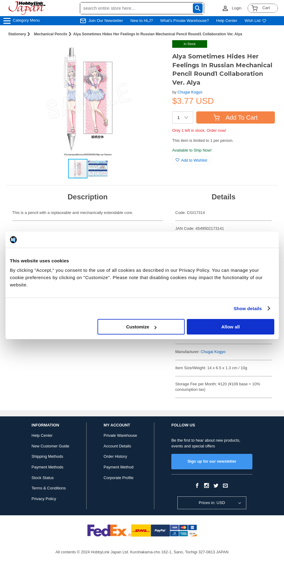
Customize (141, 326)
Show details (248, 308)
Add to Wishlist (191, 160)
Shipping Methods (47, 456)
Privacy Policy (44, 498)
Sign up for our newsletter (211, 461)
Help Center (226, 20)
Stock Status (43, 477)
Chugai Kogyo (189, 92)
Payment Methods (47, 467)
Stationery (17, 34)
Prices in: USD (212, 502)
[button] (155, 51)
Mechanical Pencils (50, 34)
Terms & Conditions (49, 488)
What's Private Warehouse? (184, 20)
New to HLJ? (141, 20)
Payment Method (118, 467)
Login (236, 8)
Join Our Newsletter (105, 20)
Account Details (117, 446)
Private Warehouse (120, 435)
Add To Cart (236, 117)
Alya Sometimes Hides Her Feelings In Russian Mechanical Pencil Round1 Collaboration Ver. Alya (157, 34)
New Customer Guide (50, 446)
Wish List (255, 20)
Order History (115, 456)
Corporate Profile (118, 477)
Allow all (230, 326)
